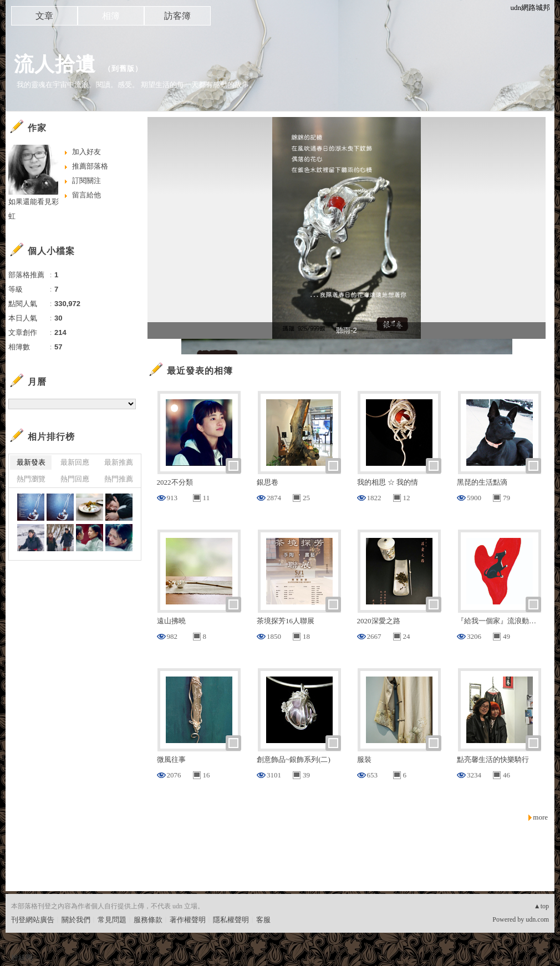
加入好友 (86, 152)
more (540, 817)
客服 (263, 920)
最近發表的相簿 (200, 370)
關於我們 (76, 920)
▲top (541, 906)
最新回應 (74, 462)
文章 (44, 16)
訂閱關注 (86, 180)
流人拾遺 (55, 64)
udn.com (537, 919)
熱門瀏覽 (31, 479)
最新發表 (31, 462)
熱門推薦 (118, 479)
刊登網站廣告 (32, 920)
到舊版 (123, 68)
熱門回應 (74, 479)
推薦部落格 (90, 166)
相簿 (111, 16)
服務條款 (148, 920)
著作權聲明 (188, 920)
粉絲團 (22, 957)
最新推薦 (118, 462)
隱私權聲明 (231, 920)
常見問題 (112, 920)
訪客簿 (177, 16)
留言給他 (86, 195)
